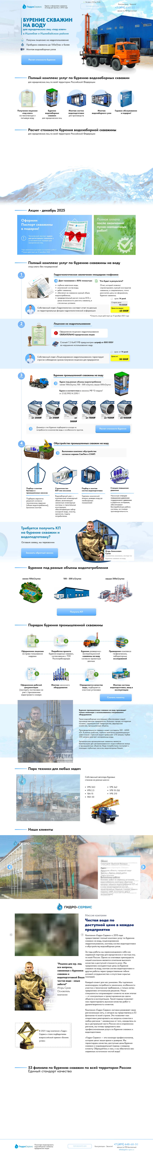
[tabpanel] (76, 867)
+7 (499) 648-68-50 (127, 7)
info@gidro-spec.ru (126, 1149)
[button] (93, 6)
